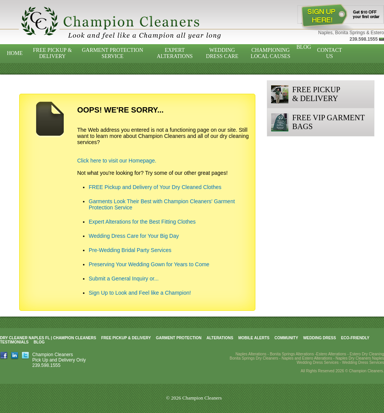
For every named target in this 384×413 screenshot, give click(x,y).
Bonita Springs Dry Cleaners (254, 358)
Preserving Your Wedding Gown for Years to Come (149, 264)
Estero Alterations (331, 354)
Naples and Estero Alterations (306, 358)
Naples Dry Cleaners (353, 358)
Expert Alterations (175, 53)
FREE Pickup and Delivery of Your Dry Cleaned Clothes (155, 187)
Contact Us (329, 53)
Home (15, 53)
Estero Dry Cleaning (367, 354)
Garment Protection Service (112, 53)
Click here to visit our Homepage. (116, 161)
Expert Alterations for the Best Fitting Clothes (142, 222)
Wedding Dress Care (222, 53)
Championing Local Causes (270, 53)
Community (286, 338)
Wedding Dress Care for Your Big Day (134, 236)
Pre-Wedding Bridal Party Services (130, 250)
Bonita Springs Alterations (292, 354)
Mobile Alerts (253, 338)
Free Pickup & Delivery (52, 53)
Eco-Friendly (355, 338)
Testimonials (14, 342)
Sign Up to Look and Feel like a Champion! (140, 293)
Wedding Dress (319, 338)
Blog (303, 47)
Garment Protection (179, 338)
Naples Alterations (250, 354)
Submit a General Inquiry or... (124, 278)
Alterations (220, 338)
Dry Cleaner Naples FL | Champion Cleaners (48, 338)
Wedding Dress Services (363, 362)
